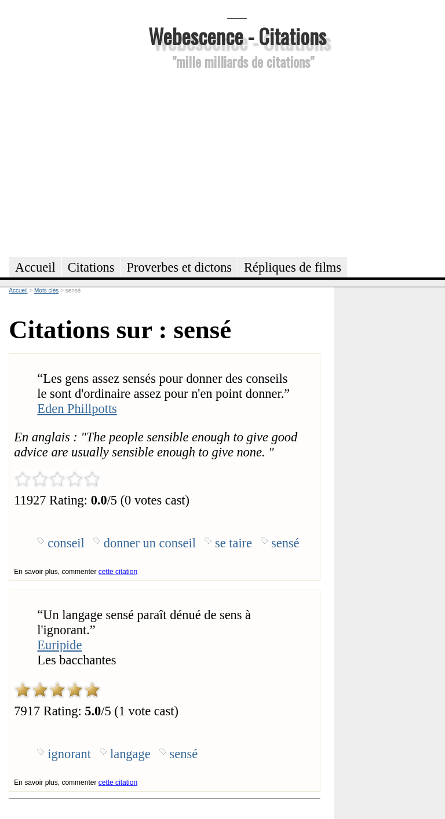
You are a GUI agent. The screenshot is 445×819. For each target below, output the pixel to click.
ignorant (69, 754)
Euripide (59, 645)
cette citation (118, 572)
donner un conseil (150, 543)
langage (130, 754)
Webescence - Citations (237, 35)
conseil (66, 543)
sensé (285, 543)
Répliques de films (292, 267)
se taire (233, 543)
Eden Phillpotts (76, 408)
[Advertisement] (237, 162)
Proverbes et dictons (179, 267)
